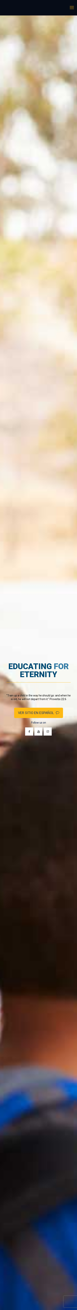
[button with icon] (29, 731)
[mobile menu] (72, 7)
